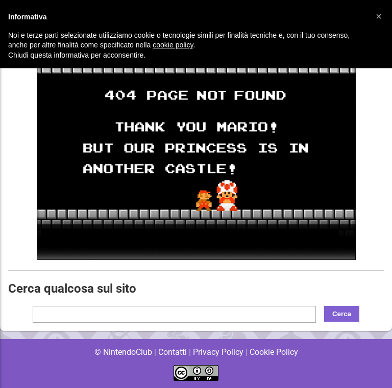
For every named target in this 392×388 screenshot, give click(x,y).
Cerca (341, 314)
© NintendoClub (123, 352)
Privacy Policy (218, 352)
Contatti (172, 352)
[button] (379, 16)
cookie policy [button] (173, 45)
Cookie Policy (273, 352)
